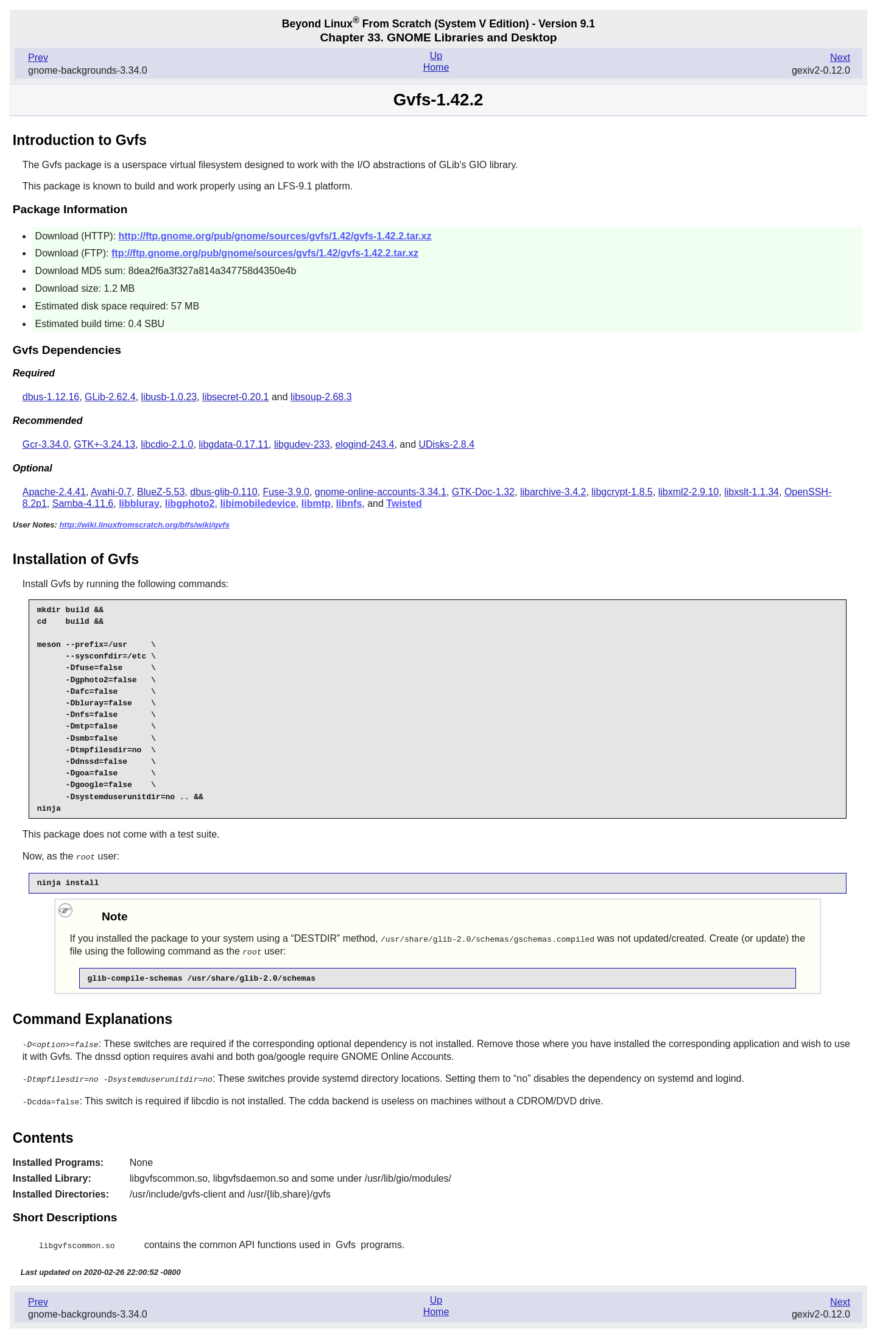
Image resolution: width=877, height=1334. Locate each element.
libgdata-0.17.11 (234, 444)
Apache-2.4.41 (54, 492)
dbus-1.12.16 (51, 397)
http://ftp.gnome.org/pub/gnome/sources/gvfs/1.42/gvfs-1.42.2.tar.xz (275, 236)
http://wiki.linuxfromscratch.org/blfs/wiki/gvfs (144, 524)
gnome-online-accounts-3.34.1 (380, 492)
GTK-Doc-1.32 (483, 492)
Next (840, 57)
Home (436, 67)
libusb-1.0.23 (169, 397)
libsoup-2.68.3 (321, 397)
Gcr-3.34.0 (46, 444)
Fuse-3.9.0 (285, 492)
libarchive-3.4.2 (553, 492)
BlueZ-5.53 (161, 492)
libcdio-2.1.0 (167, 444)
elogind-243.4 (364, 444)
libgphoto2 (190, 503)
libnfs (349, 503)
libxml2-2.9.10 (688, 492)
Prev (38, 57)
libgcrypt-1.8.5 (622, 492)
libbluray (139, 503)
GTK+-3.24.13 (104, 444)
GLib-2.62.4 (110, 397)
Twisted (403, 503)
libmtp (316, 503)
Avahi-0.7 (111, 492)
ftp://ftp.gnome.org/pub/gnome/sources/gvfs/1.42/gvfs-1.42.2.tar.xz (264, 253)
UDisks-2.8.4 (446, 444)
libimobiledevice (257, 503)
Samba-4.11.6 (83, 503)
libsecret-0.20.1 (235, 397)
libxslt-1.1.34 (751, 492)
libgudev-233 (302, 444)
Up (436, 56)
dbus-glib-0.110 (223, 492)
